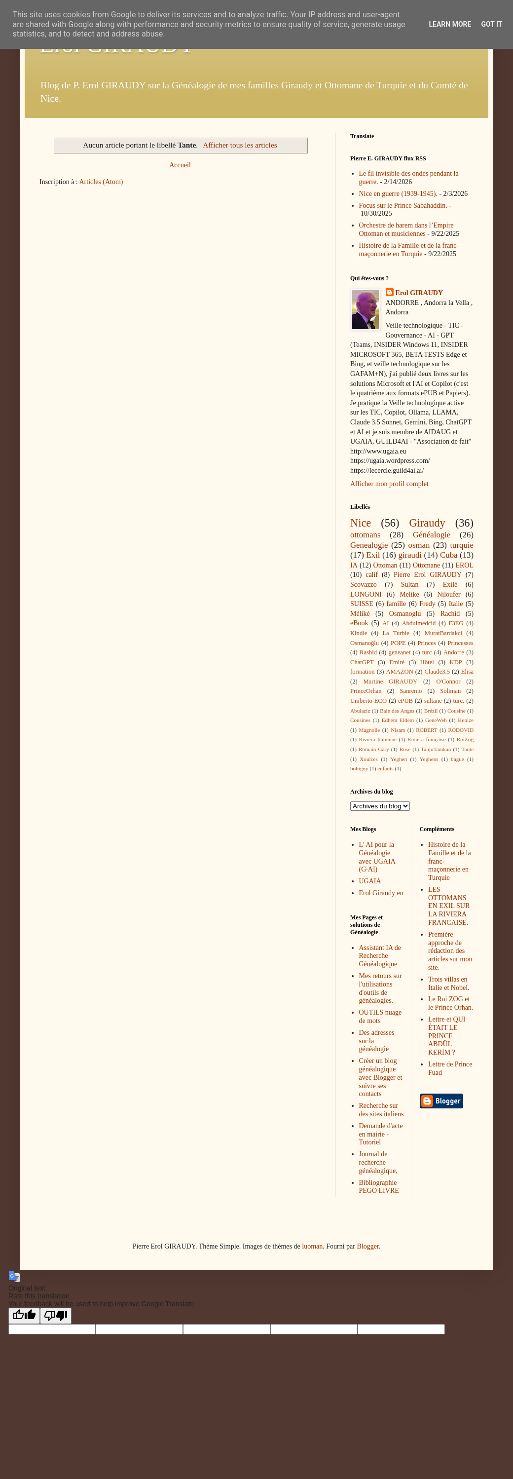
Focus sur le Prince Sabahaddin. (403, 205)
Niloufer (448, 594)
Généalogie (431, 534)
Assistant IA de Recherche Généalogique (380, 956)
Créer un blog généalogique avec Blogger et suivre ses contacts (381, 1077)
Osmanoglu (405, 613)
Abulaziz (360, 711)
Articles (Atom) (101, 182)
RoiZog (465, 739)
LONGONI (366, 594)
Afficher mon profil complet (389, 484)
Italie (456, 603)
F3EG (455, 623)
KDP (456, 662)
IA (354, 565)
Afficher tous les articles (240, 145)
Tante (467, 749)
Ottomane (426, 565)
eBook (359, 623)
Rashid (368, 652)
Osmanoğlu (364, 643)
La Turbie (395, 633)
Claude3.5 (437, 671)
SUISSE (361, 603)
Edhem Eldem (398, 720)
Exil (373, 555)
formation (362, 671)
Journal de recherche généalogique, (378, 1162)
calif (372, 574)
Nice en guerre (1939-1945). (398, 193)
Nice (360, 523)
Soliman (450, 690)
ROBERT (426, 730)
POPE (398, 643)
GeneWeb (436, 720)
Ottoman (385, 565)
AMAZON (399, 671)
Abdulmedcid (419, 623)
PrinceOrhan (366, 690)
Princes (427, 643)
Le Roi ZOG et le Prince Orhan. (450, 1003)
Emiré (396, 662)
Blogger (367, 1246)
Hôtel (427, 662)
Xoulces (369, 759)
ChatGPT (362, 662)
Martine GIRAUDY (390, 681)
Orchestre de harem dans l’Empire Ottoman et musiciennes (406, 229)
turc (427, 652)
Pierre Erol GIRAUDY (428, 574)
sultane (433, 700)
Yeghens (429, 759)
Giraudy (427, 523)
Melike (409, 594)
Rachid (450, 613)
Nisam (398, 730)
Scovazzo (363, 584)
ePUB (405, 700)
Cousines (360, 720)
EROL (464, 565)
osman (419, 545)
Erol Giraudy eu (381, 893)
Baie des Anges (397, 711)
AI (385, 623)
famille (396, 603)
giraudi (410, 555)
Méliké (360, 613)
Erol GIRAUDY (419, 293)
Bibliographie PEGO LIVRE (379, 1187)
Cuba (448, 555)
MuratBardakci (443, 633)
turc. (458, 700)
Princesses (460, 643)
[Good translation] (24, 1316)
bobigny (359, 768)
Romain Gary (374, 749)
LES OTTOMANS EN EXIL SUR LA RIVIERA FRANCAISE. (449, 906)
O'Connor (448, 681)
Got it (491, 24)
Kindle (358, 633)
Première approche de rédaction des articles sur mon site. (450, 951)
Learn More (450, 24)
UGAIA (370, 881)
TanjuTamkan (436, 749)
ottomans (365, 534)
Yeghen (398, 759)
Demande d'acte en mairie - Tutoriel (381, 1134)
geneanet (400, 652)
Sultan (410, 584)
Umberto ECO (368, 700)
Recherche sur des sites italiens (381, 1110)
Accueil (180, 165)
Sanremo (411, 690)
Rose (405, 749)
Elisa (467, 671)
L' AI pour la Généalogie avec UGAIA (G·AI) (377, 857)
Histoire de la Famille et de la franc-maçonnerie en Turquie (409, 250)
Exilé (450, 584)
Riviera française (426, 739)
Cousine (456, 711)
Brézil (431, 711)
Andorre (453, 652)
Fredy (427, 603)
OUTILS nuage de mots (380, 1016)
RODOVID (461, 730)
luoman (312, 1246)
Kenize (466, 720)
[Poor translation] (56, 1316)
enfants (385, 768)
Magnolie (369, 730)
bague (457, 759)
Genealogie (369, 545)
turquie (462, 545)
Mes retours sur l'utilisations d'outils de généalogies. (380, 988)
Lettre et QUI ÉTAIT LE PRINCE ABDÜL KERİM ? (446, 1036)
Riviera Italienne (378, 739)
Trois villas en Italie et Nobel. (449, 983)
